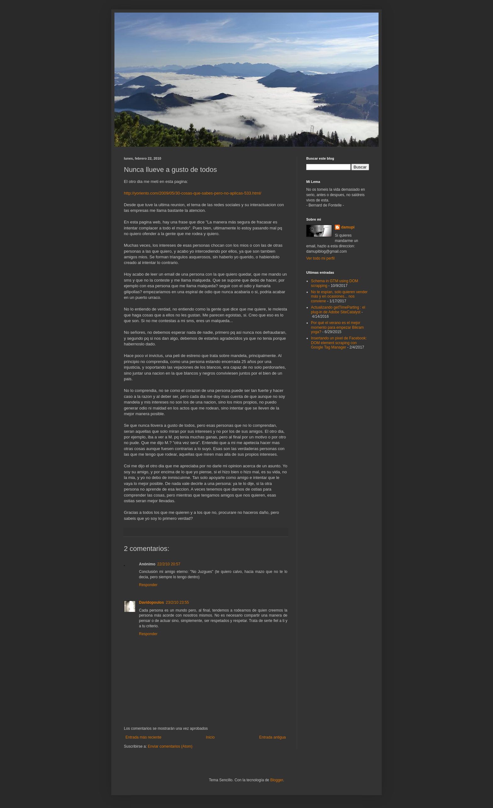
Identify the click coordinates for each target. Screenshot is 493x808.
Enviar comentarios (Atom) (170, 746)
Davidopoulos (151, 602)
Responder (148, 585)
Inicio (210, 737)
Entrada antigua (272, 737)
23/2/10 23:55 (177, 602)
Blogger (276, 780)
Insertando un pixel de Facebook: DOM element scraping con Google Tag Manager (339, 342)
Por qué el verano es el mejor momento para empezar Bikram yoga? (337, 327)
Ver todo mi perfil (320, 258)
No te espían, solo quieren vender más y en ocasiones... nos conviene (339, 296)
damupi (348, 227)
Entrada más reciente (143, 737)
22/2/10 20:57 (168, 564)
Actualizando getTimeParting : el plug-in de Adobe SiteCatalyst (338, 309)
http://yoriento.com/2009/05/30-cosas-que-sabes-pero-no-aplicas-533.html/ (192, 193)
